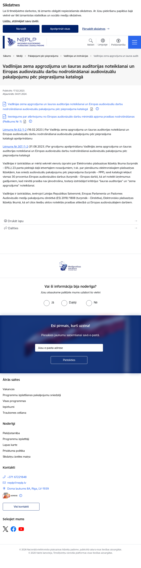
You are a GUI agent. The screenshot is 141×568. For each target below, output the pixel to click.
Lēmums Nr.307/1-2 (15, 146)
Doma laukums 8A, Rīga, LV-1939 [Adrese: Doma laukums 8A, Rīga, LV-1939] (28, 488)
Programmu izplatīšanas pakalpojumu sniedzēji (32, 395)
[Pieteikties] (69, 360)
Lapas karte (10, 445)
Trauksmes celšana (14, 412)
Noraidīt (21, 28)
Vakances (9, 389)
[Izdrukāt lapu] (70, 221)
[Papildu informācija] (97, 108)
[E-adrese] (10, 495)
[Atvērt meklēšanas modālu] (91, 42)
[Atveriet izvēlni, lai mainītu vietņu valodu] (102, 42)
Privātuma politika (14, 450)
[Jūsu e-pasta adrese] (69, 348)
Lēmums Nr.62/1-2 (15, 129)
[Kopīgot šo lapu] (70, 228)
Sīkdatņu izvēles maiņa (16, 456)
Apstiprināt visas (60, 28)
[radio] (49, 302)
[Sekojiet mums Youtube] (21, 529)
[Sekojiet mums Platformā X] (5, 529)
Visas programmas (14, 401)
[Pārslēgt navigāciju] (134, 42)
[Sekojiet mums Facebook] (13, 529)
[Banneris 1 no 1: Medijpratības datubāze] (70, 265)
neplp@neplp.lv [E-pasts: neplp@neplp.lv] (16, 482)
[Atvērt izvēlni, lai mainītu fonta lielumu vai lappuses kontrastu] (118, 42)
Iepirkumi (8, 407)
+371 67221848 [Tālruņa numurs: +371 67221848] (17, 477)
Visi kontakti (21, 506)
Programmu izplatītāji (16, 439)
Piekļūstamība (11, 433)
